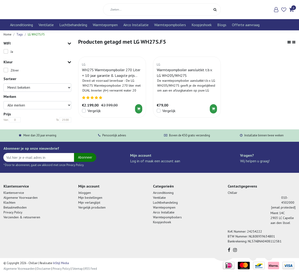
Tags (19, 34)
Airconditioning (21, 24)
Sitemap (77, 269)
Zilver (15, 70)
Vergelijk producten (92, 207)
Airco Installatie (136, 24)
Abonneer (85, 157)
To (57, 119)
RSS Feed (91, 269)
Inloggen (84, 193)
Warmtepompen (105, 24)
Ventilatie (46, 24)
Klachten (9, 202)
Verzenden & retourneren (22, 217)
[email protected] (283, 207)
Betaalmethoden (15, 207)
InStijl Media (60, 263)
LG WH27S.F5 (36, 34)
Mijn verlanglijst (89, 202)
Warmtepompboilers (170, 24)
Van (6, 119)
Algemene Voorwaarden (21, 197)
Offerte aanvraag (246, 24)
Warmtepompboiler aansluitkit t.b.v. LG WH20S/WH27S (184, 72)
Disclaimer (44, 269)
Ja (12, 52)
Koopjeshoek (202, 24)
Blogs (221, 24)
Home (7, 34)
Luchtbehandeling (73, 24)
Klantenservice (14, 193)
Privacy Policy (13, 212)
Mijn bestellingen (90, 197)
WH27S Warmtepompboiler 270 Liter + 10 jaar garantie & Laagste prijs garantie (111, 72)
